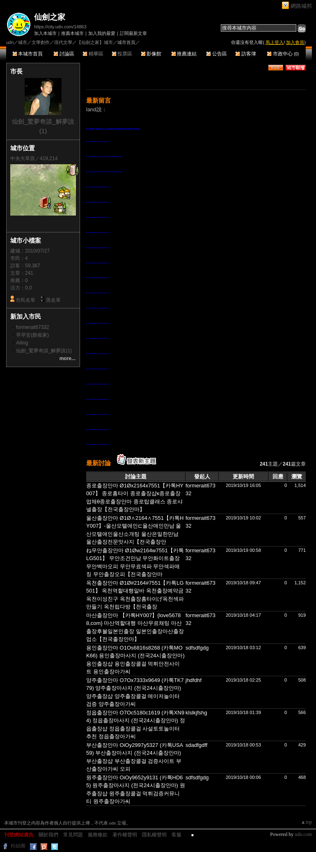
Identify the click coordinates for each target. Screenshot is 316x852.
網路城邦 (301, 6)
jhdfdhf (193, 680)
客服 (176, 835)
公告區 (216, 54)
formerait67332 (32, 327)
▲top (306, 822)
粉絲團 (18, 846)
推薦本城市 (72, 33)
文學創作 (41, 42)
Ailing (22, 343)
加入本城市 (45, 33)
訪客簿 (246, 54)
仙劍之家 (49, 17)
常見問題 (73, 835)
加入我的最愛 (101, 33)
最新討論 (98, 462)
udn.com (303, 834)
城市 (22, 42)
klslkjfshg (196, 713)
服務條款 (98, 835)
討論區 (64, 54)
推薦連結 (184, 54)
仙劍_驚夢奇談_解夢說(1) (44, 351)
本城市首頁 (28, 54)
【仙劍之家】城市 (95, 42)
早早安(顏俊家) (32, 335)
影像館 (151, 54)
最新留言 (98, 100)
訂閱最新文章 (133, 33)
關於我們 (48, 835)
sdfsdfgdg (196, 648)
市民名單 (25, 300)
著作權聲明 (124, 835)
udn (10, 42)
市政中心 (283, 54)
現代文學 (63, 42)
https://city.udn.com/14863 (60, 26)
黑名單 (53, 300)
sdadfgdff (196, 745)
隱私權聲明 (154, 835)
